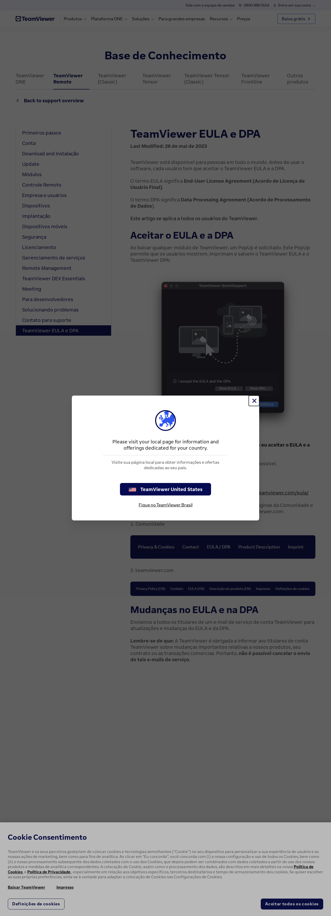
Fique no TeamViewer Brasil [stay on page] (166, 505)
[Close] (254, 401)
